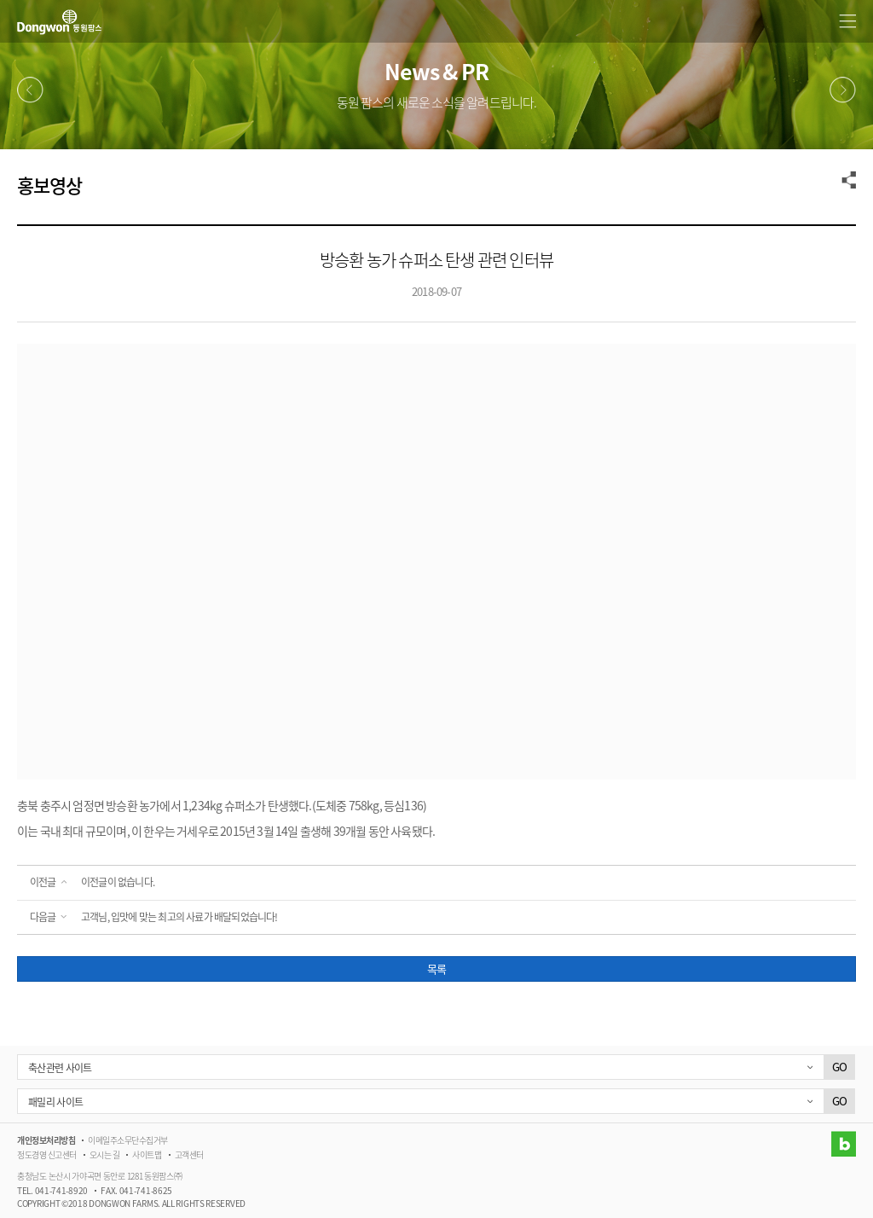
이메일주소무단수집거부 (128, 1140)
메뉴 (847, 21)
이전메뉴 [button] (30, 90)
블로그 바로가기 (843, 1144)
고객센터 (189, 1154)
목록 (436, 968)
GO (839, 1066)
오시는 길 (105, 1154)
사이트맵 (146, 1154)
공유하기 (849, 179)
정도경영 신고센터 (47, 1154)
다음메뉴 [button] (843, 90)
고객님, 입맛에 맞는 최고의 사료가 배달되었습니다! (179, 917)
